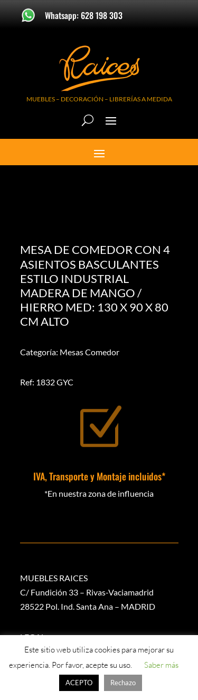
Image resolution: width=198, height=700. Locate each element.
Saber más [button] (161, 665)
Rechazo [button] (123, 682)
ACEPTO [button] (78, 682)
